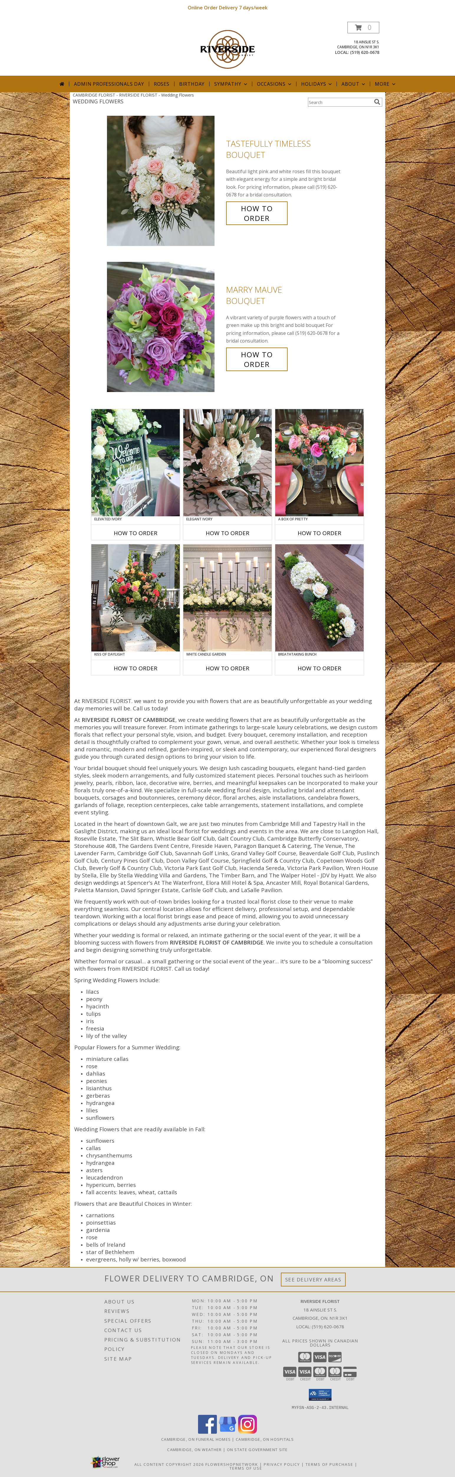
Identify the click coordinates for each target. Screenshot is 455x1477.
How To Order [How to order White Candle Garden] (227, 668)
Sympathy (231, 84)
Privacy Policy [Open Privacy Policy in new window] (282, 1464)
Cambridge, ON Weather (194, 1449)
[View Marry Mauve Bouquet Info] (165, 327)
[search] (377, 102)
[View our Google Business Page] (227, 1432)
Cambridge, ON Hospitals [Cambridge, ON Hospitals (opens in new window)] (265, 1439)
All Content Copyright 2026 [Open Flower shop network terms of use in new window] (169, 1464)
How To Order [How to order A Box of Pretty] (319, 533)
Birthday (192, 84)
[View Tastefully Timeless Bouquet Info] (165, 181)
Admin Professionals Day (109, 84)
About (354, 84)
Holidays (317, 84)
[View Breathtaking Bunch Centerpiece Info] (319, 597)
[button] (363, 27)
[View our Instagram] (247, 1432)
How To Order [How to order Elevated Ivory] (135, 533)
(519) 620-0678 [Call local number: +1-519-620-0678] (364, 52)
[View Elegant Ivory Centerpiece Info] (227, 462)
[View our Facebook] (207, 1432)
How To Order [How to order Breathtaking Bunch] (319, 668)
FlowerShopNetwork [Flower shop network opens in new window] (231, 1464)
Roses (161, 84)
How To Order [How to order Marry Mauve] (257, 359)
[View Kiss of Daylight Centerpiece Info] (135, 597)
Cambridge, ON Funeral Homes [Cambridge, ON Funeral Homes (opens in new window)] (196, 1439)
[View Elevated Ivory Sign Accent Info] (135, 462)
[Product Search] (339, 102)
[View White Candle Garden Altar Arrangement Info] (227, 597)
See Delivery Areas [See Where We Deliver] (313, 1279)
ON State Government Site (257, 1449)
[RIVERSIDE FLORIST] (227, 49)
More (385, 84)
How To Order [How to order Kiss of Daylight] (135, 668)
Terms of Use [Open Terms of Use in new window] (246, 1468)
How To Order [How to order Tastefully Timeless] (257, 213)
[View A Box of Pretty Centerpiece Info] (319, 462)
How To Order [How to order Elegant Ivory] (227, 533)
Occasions (275, 84)
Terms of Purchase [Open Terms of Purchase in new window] (329, 1464)
